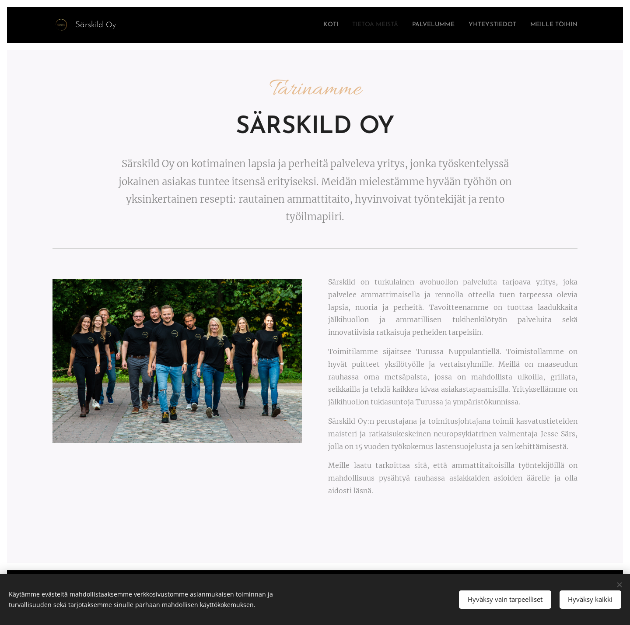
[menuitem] (298, 25)
